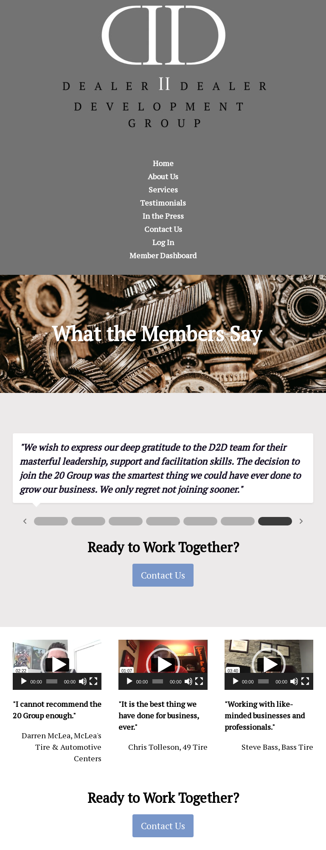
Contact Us (163, 229)
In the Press (163, 216)
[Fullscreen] (93, 681)
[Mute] (83, 681)
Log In (163, 242)
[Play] (24, 681)
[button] (57, 665)
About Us (163, 176)
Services (163, 189)
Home (163, 163)
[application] (57, 665)
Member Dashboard (163, 255)
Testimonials (163, 203)
